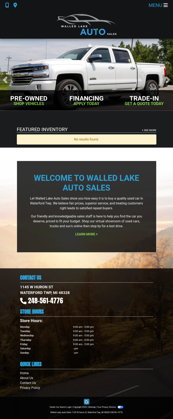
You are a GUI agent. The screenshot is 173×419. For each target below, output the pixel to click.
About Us (26, 378)
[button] (5, 80)
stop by (95, 226)
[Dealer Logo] (86, 24)
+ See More (149, 130)
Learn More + (86, 234)
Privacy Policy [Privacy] (30, 388)
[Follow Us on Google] (86, 402)
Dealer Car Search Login (60, 407)
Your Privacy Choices (110, 407)
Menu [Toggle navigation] (158, 5)
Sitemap (92, 407)
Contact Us (28, 383)
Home (24, 373)
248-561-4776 (45, 301)
